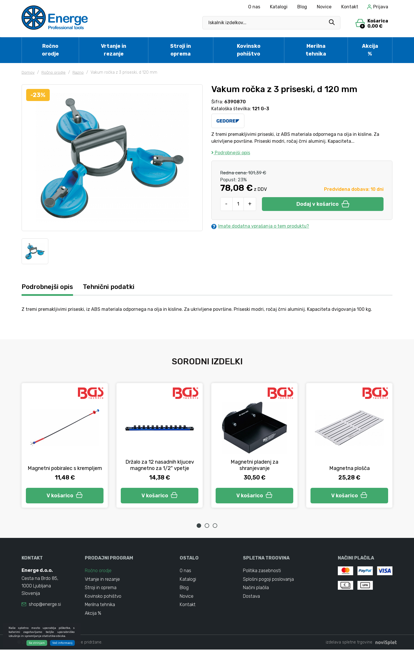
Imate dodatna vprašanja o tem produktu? (260, 226)
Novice (324, 6)
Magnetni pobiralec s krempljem (64, 465)
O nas (254, 6)
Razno (79, 72)
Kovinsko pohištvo (248, 50)
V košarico (65, 495)
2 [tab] (207, 525)
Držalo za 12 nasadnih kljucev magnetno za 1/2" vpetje (159, 465)
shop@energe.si (45, 605)
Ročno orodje (50, 50)
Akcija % (370, 50)
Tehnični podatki (112, 287)
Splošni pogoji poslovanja (268, 580)
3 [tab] (215, 525)
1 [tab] (199, 525)
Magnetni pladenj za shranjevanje (255, 465)
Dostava (251, 597)
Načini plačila (256, 588)
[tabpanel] (65, 445)
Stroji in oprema (180, 50)
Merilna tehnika (316, 50)
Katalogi (279, 6)
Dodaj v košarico (322, 204)
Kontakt (349, 6)
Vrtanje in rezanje (113, 50)
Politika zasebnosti (262, 571)
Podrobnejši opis (230, 152)
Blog (302, 6)
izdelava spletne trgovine (349, 643)
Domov (28, 72)
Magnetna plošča (349, 468)
